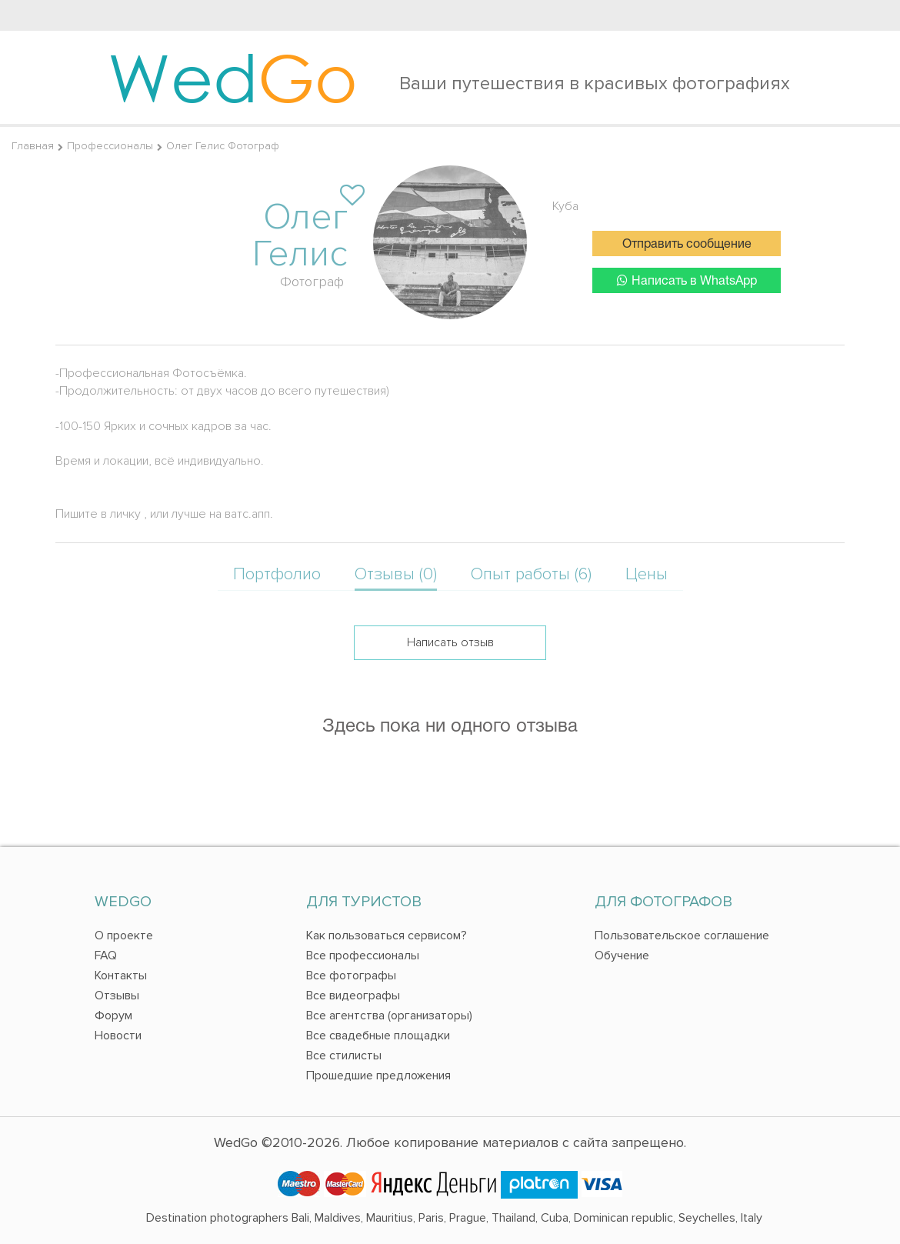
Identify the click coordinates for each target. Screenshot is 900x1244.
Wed (233, 77)
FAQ (106, 955)
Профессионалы (110, 145)
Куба (565, 206)
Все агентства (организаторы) (389, 1015)
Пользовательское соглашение (682, 935)
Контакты (121, 975)
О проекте (124, 935)
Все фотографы (351, 975)
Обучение (622, 955)
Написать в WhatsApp (687, 280)
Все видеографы (353, 995)
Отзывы (117, 995)
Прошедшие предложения (378, 1075)
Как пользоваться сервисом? (386, 935)
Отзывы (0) (396, 574)
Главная (33, 145)
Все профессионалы (362, 955)
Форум (113, 1015)
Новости (118, 1035)
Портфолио (277, 574)
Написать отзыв (450, 642)
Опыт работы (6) (531, 574)
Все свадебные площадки (378, 1035)
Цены (646, 574)
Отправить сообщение (687, 244)
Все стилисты (344, 1055)
